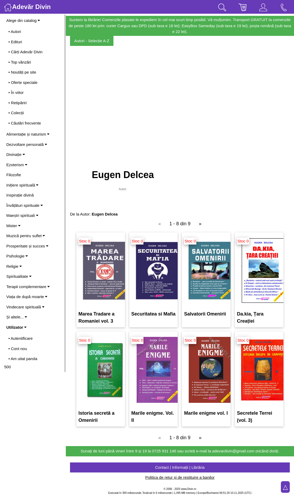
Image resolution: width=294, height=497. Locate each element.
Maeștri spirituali (22, 215)
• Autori (14, 31)
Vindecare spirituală (25, 307)
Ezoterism (16, 165)
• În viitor (16, 92)
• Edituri (15, 42)
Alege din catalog (23, 20)
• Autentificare (20, 338)
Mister (13, 225)
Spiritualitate (19, 276)
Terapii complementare (28, 286)
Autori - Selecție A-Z (91, 41)
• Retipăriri (17, 103)
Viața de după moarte (26, 296)
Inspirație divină (20, 195)
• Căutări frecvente (24, 123)
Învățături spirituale (24, 205)
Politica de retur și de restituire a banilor (180, 477)
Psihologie (17, 256)
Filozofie (13, 175)
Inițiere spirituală (22, 185)
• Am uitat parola (22, 358)
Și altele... (16, 317)
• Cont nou (17, 348)
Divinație (15, 154)
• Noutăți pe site (22, 72)
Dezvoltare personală (26, 144)
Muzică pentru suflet (25, 235)
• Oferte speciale (22, 82)
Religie (14, 266)
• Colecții (16, 113)
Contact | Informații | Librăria (180, 467)
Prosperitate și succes (27, 246)
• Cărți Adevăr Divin (25, 52)
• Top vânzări (19, 62)
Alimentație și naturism (27, 134)
